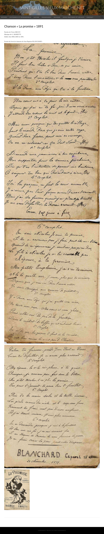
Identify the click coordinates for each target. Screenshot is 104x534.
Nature (36, 17)
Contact (90, 17)
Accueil (4, 17)
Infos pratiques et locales (73, 17)
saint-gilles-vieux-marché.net (52, 7)
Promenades (46, 17)
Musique (57, 17)
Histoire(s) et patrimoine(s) (20, 17)
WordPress (61, 530)
